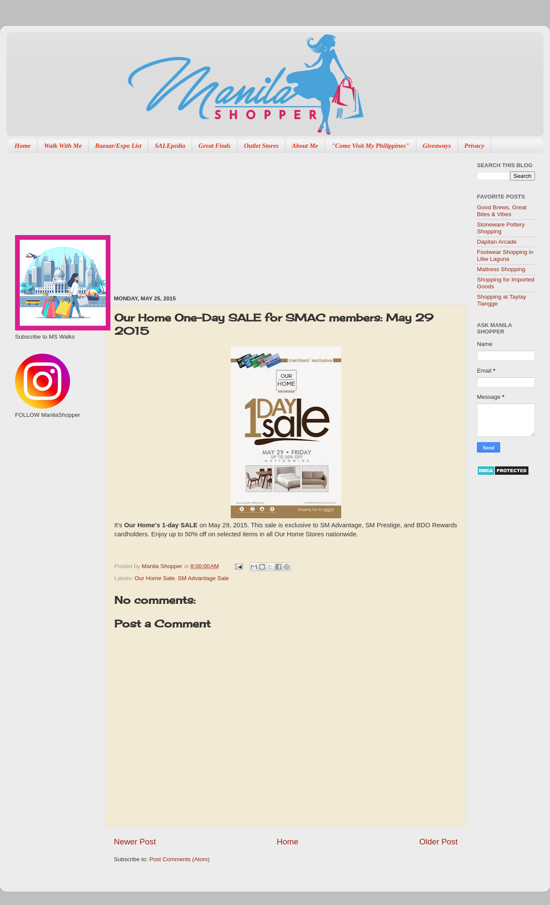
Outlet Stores (261, 145)
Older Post (438, 841)
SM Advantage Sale (203, 578)
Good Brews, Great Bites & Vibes (502, 210)
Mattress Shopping (501, 269)
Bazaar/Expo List (118, 145)
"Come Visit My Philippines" (370, 145)
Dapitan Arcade (496, 241)
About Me (305, 145)
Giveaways (437, 145)
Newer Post (135, 841)
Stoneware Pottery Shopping (501, 228)
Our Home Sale (154, 578)
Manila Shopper (163, 566)
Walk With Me (63, 145)
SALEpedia (170, 145)
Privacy (474, 145)
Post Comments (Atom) (180, 859)
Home (23, 145)
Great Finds (215, 145)
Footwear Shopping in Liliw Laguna (505, 255)
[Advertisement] (197, 219)
